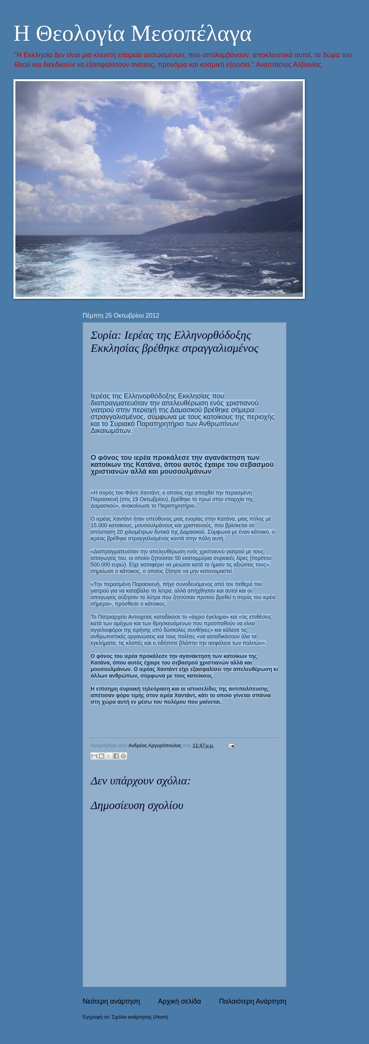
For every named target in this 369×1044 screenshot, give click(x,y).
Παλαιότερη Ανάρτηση (252, 1001)
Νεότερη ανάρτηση (111, 1001)
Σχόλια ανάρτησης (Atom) (140, 1017)
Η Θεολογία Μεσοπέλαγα (132, 33)
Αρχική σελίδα (179, 1001)
